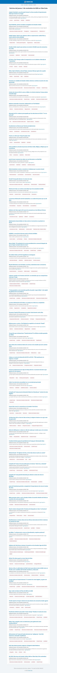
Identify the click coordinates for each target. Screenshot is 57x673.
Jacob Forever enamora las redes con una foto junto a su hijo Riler (25, 159)
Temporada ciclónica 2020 (14, 319)
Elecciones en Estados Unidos (29, 87)
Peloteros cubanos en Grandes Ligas (16, 551)
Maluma (11, 109)
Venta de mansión (36, 174)
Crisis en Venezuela (20, 459)
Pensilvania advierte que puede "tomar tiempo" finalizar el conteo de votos (27, 611)
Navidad (22, 20)
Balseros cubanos (13, 425)
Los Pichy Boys (19, 239)
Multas (11, 436)
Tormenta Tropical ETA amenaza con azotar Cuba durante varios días (26, 312)
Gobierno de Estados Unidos (34, 413)
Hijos (22, 76)
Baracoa (11, 131)
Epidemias (18, 55)
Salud (22, 607)
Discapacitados (16, 436)
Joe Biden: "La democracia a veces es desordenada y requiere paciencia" (27, 532)
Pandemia (18, 607)
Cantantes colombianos (18, 109)
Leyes (39, 352)
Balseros (19, 425)
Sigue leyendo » (23, 18)
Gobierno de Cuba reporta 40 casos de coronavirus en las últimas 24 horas (27, 210)
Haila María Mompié (13, 260)
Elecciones (25, 413)
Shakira (11, 76)
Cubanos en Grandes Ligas (40, 551)
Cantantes (33, 328)
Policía (25, 515)
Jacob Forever (16, 20)
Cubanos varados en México (15, 283)
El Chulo (11, 66)
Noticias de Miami (42, 184)
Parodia (25, 239)
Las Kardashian (20, 174)
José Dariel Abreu (29, 563)
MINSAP (26, 216)
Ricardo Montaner (13, 271)
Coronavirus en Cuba (26, 194)
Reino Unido (27, 154)
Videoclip (25, 66)
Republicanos (38, 340)
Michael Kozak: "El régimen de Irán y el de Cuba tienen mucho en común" (27, 452)
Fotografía (11, 652)
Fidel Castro (42, 575)
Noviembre (30, 4)
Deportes (11, 563)
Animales (28, 142)
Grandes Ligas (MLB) (30, 596)
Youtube (20, 66)
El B (10, 121)
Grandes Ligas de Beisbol (29, 551)
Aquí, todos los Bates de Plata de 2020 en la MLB (21, 591)
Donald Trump (44, 87)
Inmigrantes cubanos (28, 365)
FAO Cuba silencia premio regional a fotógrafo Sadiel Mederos (24, 645)
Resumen (11, 194)
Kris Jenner (19, 205)
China (11, 154)
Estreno (15, 66)
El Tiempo (32, 319)
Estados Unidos (18, 413)
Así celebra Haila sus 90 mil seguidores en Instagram (22, 254)
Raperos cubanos (30, 121)
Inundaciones (16, 131)
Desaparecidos (12, 515)
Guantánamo (33, 131)
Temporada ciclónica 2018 (40, 319)
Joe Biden (33, 99)
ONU (24, 652)
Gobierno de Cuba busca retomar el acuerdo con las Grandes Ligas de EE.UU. (28, 545)
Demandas (12, 402)
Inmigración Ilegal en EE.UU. (37, 425)
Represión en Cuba (24, 436)
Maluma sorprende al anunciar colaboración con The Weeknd (24, 103)
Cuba (30, 459)
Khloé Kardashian (13, 174)
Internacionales (31, 55)
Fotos (16, 652)
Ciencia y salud (29, 229)
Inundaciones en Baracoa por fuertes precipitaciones (22, 126)
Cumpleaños (23, 308)
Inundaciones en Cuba (25, 131)
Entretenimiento (34, 271)
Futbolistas (26, 76)
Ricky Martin (12, 377)
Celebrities (28, 20)
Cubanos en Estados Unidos (18, 365)
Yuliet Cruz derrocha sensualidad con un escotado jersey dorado (25, 382)
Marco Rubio (26, 250)
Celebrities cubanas (31, 164)
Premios (20, 652)
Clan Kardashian (28, 174)
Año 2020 (26, 4)
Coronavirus (12, 55)
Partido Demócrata (13, 540)
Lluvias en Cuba (18, 194)
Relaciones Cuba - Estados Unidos (39, 229)
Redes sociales (37, 42)
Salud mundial (24, 55)
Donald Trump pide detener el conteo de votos (20, 179)
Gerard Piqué (16, 76)
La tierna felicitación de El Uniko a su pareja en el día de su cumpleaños (26, 302)
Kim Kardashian (12, 205)
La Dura (11, 20)
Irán (26, 459)
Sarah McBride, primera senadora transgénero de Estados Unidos (25, 24)
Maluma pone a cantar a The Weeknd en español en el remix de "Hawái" (27, 323)
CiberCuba (30, 670)
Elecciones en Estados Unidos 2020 (16, 31)
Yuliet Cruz (12, 387)
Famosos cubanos (36, 260)
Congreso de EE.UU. (34, 31)
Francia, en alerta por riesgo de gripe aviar (19, 135)
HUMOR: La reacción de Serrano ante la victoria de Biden (23, 233)
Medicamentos (21, 229)
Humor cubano (12, 239)
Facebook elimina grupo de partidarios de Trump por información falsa (26, 441)
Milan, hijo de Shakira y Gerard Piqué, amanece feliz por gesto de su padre (27, 71)
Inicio (22, 4)
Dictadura (37, 121)
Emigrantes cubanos (38, 365)
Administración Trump (33, 470)
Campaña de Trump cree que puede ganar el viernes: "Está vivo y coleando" (27, 463)
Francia (11, 142)
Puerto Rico (12, 413)
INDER (11, 553)
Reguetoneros (30, 42)
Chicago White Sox (37, 563)
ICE (10, 365)
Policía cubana (19, 515)
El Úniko (11, 308)
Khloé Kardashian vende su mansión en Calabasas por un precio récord (26, 169)
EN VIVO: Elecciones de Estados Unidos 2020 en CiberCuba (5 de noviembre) (27, 656)
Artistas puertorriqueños (21, 42)
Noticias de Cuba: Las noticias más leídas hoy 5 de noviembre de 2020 (26, 188)
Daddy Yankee (12, 42)
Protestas (38, 87)
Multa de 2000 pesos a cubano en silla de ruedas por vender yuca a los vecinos (28, 430)
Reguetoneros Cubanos (32, 308)
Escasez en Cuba (33, 436)
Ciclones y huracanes (24, 319)
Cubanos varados (25, 283)
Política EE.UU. (42, 31)
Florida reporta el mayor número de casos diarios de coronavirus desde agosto (28, 600)
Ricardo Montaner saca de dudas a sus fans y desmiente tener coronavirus (27, 264)
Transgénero (26, 31)
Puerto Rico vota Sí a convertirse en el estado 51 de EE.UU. (23, 406)
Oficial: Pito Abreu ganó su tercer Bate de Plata (20, 558)
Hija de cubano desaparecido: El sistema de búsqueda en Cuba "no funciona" (28, 509)
